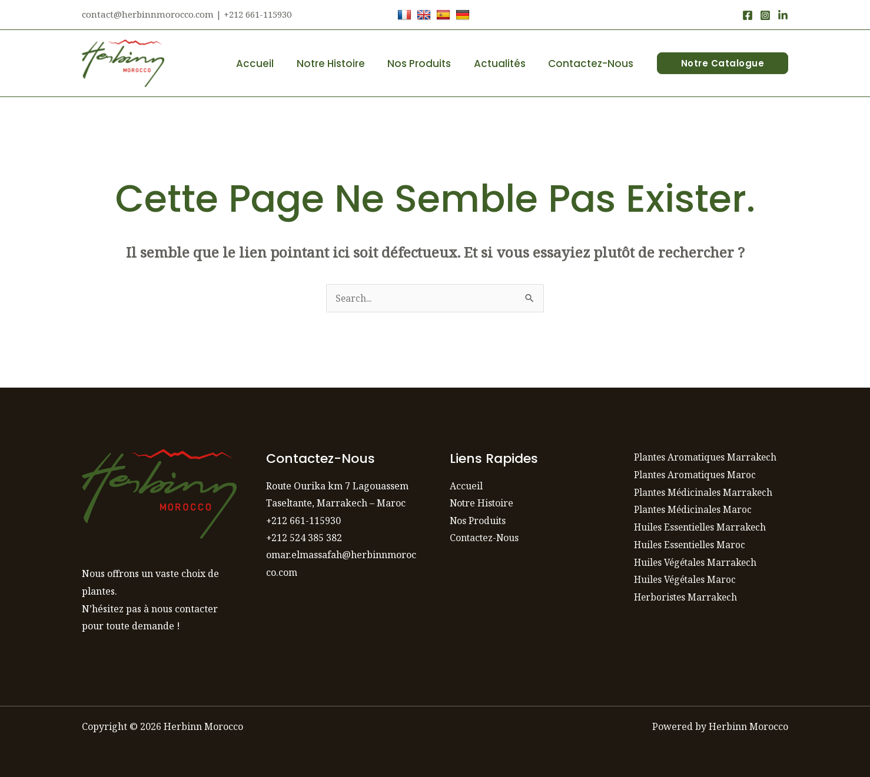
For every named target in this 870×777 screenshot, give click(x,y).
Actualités (504, 63)
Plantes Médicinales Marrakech (705, 492)
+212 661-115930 (303, 520)
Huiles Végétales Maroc (687, 579)
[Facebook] (747, 15)
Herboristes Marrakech (687, 597)
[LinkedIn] (783, 15)
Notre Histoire (340, 63)
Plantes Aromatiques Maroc (696, 474)
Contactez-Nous (592, 63)
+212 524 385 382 (304, 538)
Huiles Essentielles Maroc (691, 544)
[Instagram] (765, 15)
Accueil (267, 63)
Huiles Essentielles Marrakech (702, 527)
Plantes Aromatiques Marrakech (707, 457)
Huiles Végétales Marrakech (698, 562)
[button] (723, 63)
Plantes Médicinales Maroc (694, 509)
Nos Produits (426, 63)
